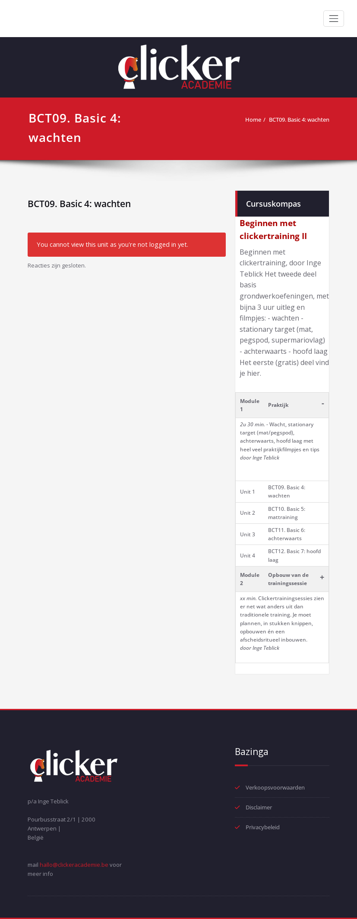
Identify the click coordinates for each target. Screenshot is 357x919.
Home (253, 119)
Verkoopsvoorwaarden (275, 787)
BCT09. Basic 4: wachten (299, 119)
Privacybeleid (263, 827)
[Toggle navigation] (333, 18)
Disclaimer (259, 807)
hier (253, 373)
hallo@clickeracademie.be (74, 865)
